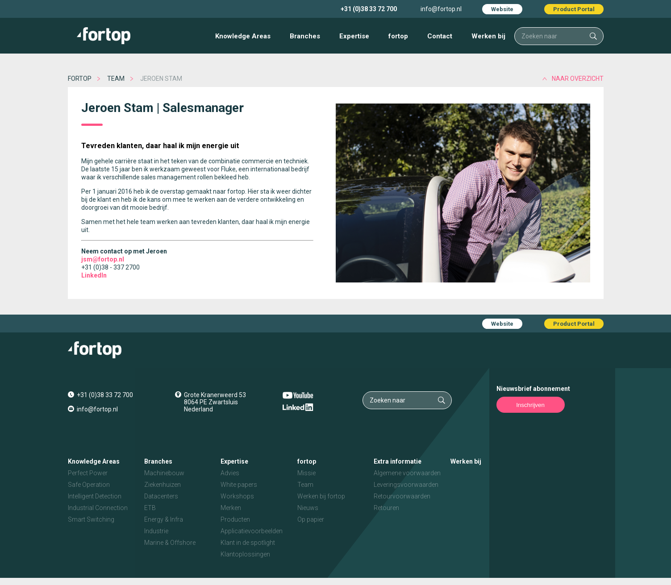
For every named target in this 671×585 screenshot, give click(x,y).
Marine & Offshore (170, 542)
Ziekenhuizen (162, 484)
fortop (398, 36)
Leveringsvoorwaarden (406, 484)
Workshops (237, 496)
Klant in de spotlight (248, 542)
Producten (235, 519)
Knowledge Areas (243, 36)
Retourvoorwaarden (402, 496)
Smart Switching (91, 519)
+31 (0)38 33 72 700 (369, 8)
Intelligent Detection (94, 496)
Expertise (354, 36)
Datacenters (161, 496)
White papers (239, 484)
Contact (439, 36)
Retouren (386, 507)
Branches (305, 36)
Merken (231, 507)
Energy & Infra (163, 519)
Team (116, 78)
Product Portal (574, 9)
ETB (150, 507)
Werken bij (488, 36)
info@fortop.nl (441, 8)
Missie (306, 473)
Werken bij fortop (321, 496)
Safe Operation (89, 484)
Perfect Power (88, 473)
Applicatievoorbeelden (252, 531)
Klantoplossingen (245, 554)
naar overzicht (578, 78)
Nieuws (307, 507)
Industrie (156, 531)
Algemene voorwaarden (407, 473)
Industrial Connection (98, 507)
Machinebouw (164, 473)
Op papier (310, 519)
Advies (230, 473)
